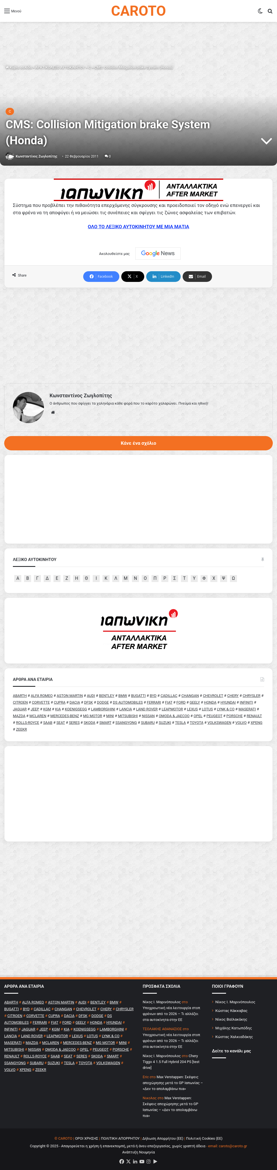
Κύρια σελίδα (19, 67)
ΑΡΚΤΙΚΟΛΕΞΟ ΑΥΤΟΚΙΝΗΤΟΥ (60, 67)
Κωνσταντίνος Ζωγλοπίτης (36, 156)
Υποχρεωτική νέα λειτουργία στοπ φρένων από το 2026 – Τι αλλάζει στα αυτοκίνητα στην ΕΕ (171, 1014)
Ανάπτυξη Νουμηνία (138, 1152)
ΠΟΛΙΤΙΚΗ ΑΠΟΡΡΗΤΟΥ (120, 1138)
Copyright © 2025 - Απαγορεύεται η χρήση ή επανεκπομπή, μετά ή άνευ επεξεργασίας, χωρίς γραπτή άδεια (117, 1146)
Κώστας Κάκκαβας (231, 1010)
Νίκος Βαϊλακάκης (231, 1019)
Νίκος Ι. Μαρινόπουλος (235, 1002)
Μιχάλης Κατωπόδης (233, 1028)
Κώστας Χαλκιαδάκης (234, 1036)
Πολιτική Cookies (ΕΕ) (204, 1138)
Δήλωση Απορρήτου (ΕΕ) (162, 1138)
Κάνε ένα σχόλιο (138, 443)
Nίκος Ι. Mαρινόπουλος (162, 1002)
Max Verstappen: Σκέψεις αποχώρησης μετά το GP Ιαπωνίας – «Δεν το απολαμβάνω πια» (173, 1083)
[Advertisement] (138, 335)
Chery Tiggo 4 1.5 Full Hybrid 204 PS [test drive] (171, 1062)
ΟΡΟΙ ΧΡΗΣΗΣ (86, 1138)
